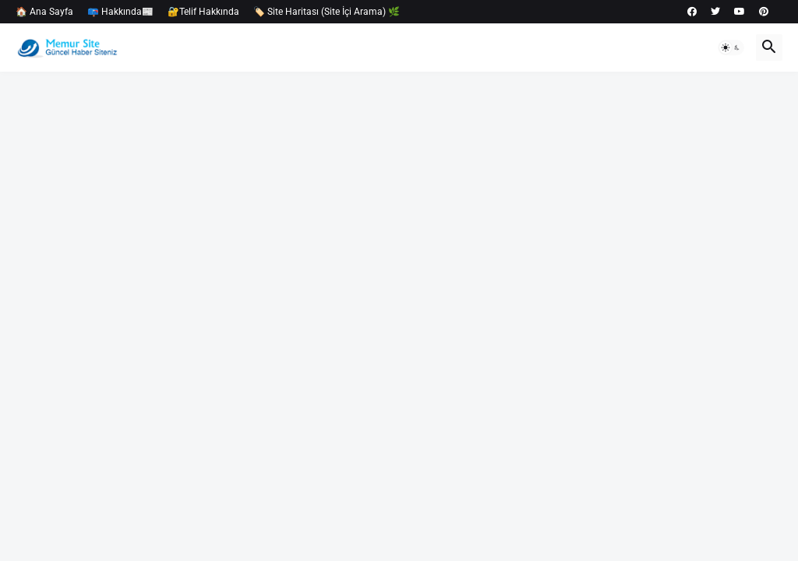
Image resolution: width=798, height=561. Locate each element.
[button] (731, 47)
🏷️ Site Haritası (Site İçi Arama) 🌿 (326, 11)
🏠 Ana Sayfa (44, 11)
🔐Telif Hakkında (203, 11)
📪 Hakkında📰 (120, 11)
